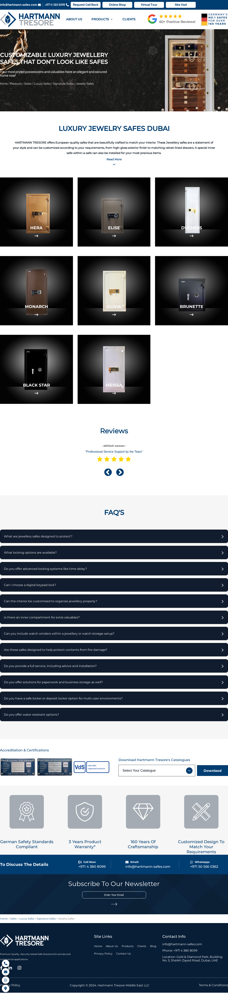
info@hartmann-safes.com (20, 5)
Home (4, 83)
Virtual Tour (149, 5)
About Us (74, 19)
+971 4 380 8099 (57, 5)
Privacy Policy (103, 955)
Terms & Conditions (213, 986)
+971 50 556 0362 (204, 868)
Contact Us (123, 955)
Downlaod (213, 772)
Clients (128, 19)
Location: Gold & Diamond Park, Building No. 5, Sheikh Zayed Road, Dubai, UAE (192, 960)
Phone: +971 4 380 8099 (179, 952)
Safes (28, 83)
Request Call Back (85, 5)
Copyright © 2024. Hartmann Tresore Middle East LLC (109, 986)
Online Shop (117, 5)
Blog (153, 947)
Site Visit (181, 5)
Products (102, 19)
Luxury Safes (42, 83)
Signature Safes (63, 83)
